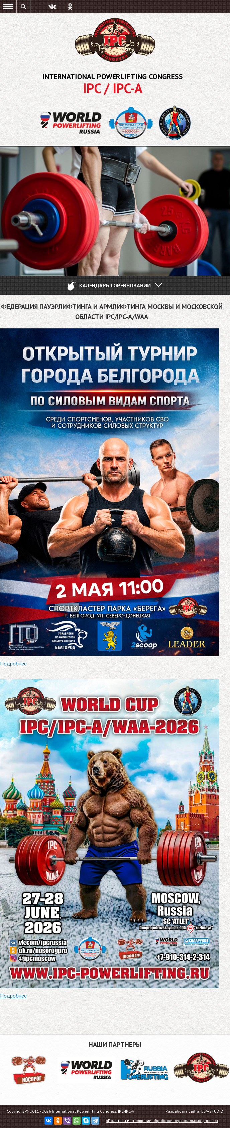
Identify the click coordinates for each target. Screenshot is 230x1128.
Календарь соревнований (114, 285)
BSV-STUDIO (212, 1111)
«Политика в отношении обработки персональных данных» (162, 1120)
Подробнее (13, 663)
